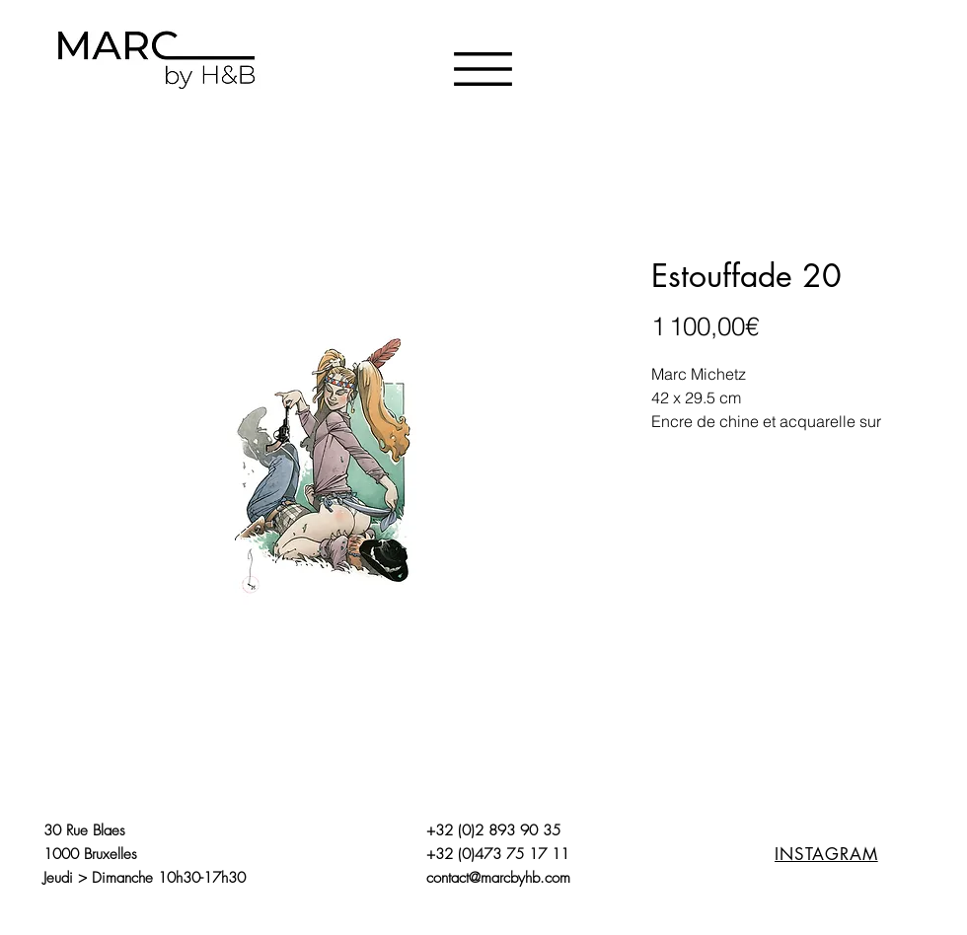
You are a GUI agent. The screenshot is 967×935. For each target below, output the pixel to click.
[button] (483, 69)
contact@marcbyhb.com (498, 878)
